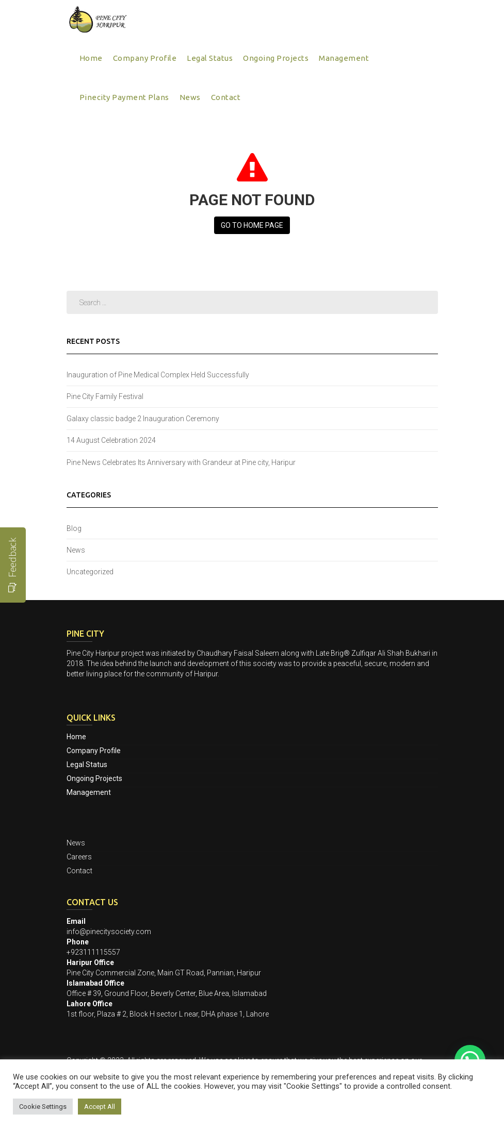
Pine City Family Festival (105, 396)
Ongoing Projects (275, 58)
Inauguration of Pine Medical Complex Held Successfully (158, 375)
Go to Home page (252, 225)
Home (91, 58)
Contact (226, 97)
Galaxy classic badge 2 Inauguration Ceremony (143, 418)
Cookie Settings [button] (43, 1106)
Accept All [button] (99, 1106)
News (190, 97)
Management (344, 58)
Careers (79, 857)
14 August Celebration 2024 (111, 440)
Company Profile (145, 58)
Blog (74, 528)
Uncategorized (90, 572)
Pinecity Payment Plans (124, 97)
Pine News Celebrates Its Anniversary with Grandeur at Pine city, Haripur (181, 462)
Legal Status (210, 58)
